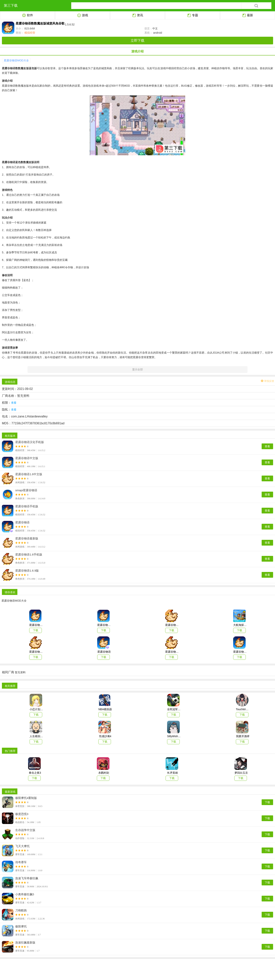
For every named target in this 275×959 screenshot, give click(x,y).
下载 (267, 802)
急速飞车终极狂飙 (26, 878)
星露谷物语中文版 (26, 458)
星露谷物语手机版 (26, 506)
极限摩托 (21, 926)
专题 (192, 15)
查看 (267, 446)
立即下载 (137, 40)
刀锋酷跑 (21, 910)
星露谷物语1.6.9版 (27, 570)
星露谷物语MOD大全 (16, 60)
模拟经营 (29, 32)
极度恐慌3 (21, 814)
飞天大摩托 (22, 846)
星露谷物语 (22, 522)
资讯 (137, 15)
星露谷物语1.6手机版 (28, 554)
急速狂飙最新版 (25, 942)
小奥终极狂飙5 (24, 894)
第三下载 (11, 5)
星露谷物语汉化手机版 (29, 442)
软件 (27, 15)
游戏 (82, 15)
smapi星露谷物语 (26, 490)
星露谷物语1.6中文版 (28, 474)
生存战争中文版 (25, 830)
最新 (247, 15)
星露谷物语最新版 (26, 538)
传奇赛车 (21, 862)
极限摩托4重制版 (26, 798)
